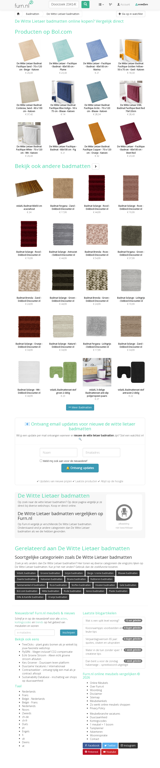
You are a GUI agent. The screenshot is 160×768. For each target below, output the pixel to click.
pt (23, 727)
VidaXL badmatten (26, 573)
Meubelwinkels (98, 701)
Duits (25, 724)
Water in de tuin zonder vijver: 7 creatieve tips (114, 651)
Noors (25, 709)
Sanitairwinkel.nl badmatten (31, 585)
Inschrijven (68, 632)
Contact (94, 739)
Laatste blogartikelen (99, 613)
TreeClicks (28, 644)
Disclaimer (96, 693)
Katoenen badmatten (51, 579)
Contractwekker (31, 670)
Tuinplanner (97, 728)
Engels (26, 731)
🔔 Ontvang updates (80, 468)
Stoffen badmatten (81, 585)
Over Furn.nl (97, 686)
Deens (26, 742)
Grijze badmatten (74, 573)
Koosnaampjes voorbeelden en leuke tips (114, 629)
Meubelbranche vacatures (105, 713)
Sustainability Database (35, 677)
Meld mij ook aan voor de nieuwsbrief (63, 461)
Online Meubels (99, 683)
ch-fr (24, 720)
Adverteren (96, 731)
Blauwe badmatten (128, 573)
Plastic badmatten (118, 591)
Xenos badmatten (95, 591)
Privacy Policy (97, 708)
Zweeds (26, 713)
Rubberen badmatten (101, 579)
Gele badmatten (128, 585)
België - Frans (30, 702)
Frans (25, 695)
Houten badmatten (105, 585)
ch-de (25, 717)
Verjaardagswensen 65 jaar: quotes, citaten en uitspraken (114, 640)
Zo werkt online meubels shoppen (110, 704)
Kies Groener (29, 662)
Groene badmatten (50, 573)
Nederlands (29, 691)
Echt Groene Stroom (34, 655)
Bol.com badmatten (27, 591)
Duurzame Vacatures (34, 666)
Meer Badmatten (80, 407)
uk (23, 738)
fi (22, 735)
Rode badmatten (72, 591)
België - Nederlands (33, 698)
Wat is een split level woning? (114, 620)
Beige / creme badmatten (100, 573)
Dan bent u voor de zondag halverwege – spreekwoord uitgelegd (114, 662)
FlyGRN (26, 651)
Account (123, 4)
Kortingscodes (98, 721)
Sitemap (95, 697)
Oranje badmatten (57, 597)
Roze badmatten (58, 585)
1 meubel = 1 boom (101, 724)
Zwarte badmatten (26, 579)
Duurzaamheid (98, 717)
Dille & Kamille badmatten (30, 597)
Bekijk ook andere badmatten (57, 166)
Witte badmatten (50, 591)
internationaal (57, 666)
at (23, 746)
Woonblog (96, 690)
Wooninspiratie (99, 735)
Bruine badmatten (76, 579)
